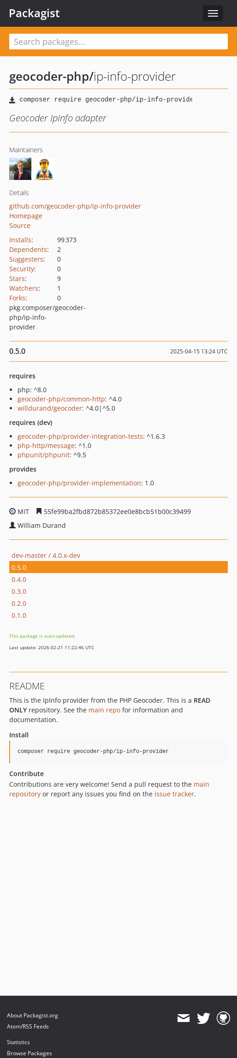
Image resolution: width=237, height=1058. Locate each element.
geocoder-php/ (51, 76)
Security (21, 268)
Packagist (34, 13)
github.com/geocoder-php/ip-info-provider (75, 206)
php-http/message (46, 445)
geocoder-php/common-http (61, 399)
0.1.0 (19, 615)
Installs (20, 239)
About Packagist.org (32, 1015)
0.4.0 (19, 579)
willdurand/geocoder (50, 408)
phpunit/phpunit (44, 454)
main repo (104, 709)
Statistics (18, 1042)
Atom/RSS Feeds (28, 1026)
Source (19, 225)
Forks (17, 297)
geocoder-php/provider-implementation (79, 482)
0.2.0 (19, 603)
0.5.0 (19, 567)
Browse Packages (29, 1053)
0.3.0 (19, 591)
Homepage (25, 215)
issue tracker (174, 793)
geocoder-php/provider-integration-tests (80, 436)
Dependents (28, 249)
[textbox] (118, 41)
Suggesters (26, 259)
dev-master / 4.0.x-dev (46, 555)
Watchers (23, 288)
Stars (17, 278)
